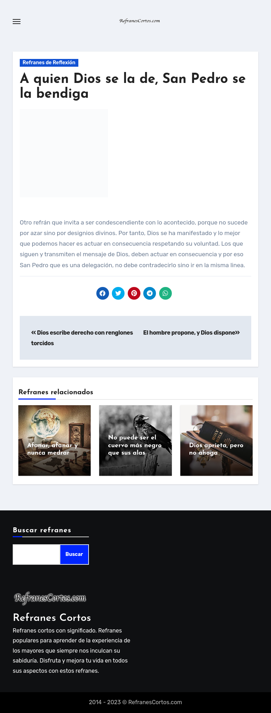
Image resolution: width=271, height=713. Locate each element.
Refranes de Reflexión (49, 63)
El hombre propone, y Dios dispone (191, 332)
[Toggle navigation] (16, 21)
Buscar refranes (42, 530)
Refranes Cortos (52, 618)
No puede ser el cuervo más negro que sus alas (135, 445)
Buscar (74, 555)
